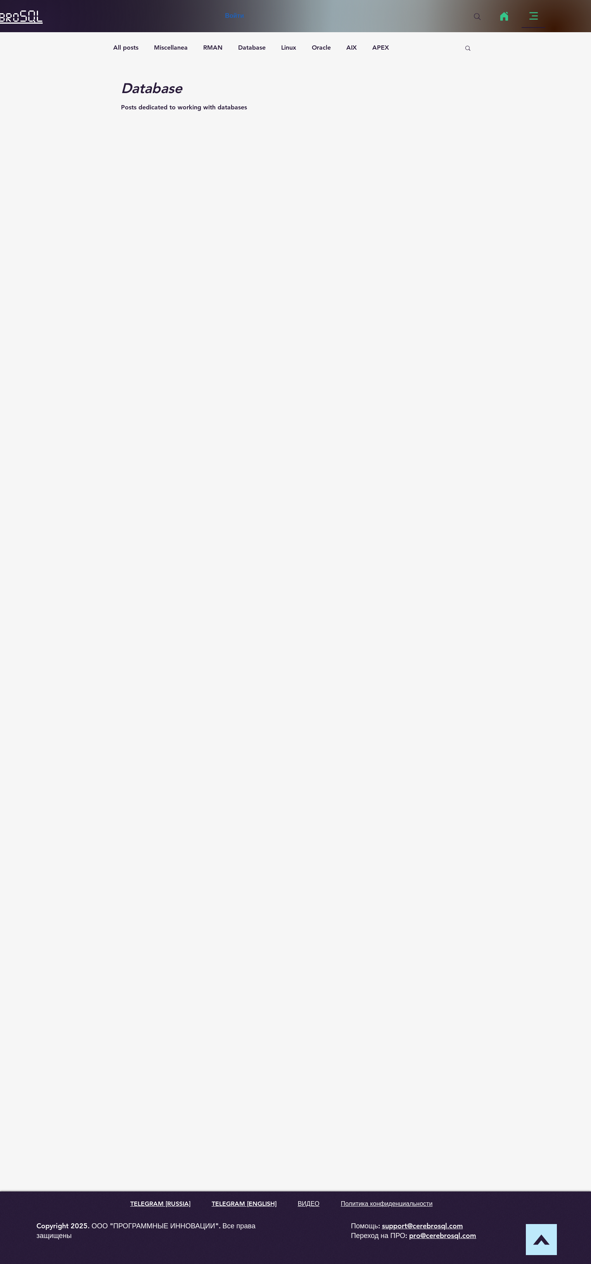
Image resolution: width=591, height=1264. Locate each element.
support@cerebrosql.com (422, 1225)
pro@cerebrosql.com (442, 1235)
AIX (351, 47)
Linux (288, 47)
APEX (380, 47)
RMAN (213, 47)
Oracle (321, 47)
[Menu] (533, 16)
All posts (125, 47)
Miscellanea (171, 47)
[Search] (477, 17)
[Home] (504, 16)
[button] (468, 49)
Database (252, 47)
